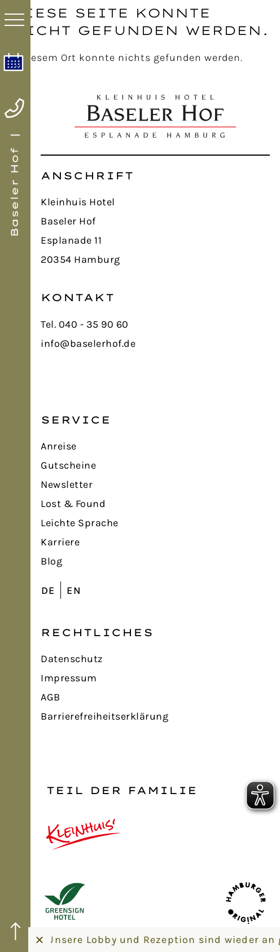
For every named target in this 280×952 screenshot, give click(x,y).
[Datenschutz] (155, 659)
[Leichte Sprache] (155, 523)
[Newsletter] (155, 484)
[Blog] (155, 561)
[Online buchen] (13, 62)
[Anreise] (155, 446)
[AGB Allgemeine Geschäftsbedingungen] (155, 697)
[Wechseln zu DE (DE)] (50, 590)
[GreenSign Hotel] (65, 902)
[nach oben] (16, 932)
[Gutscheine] (155, 465)
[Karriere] (155, 542)
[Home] (15, 185)
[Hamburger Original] (246, 902)
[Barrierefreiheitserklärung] (155, 716)
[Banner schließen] (39, 939)
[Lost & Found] (155, 504)
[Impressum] (155, 678)
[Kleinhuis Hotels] (83, 834)
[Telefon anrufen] (14, 108)
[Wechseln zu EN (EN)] (76, 590)
